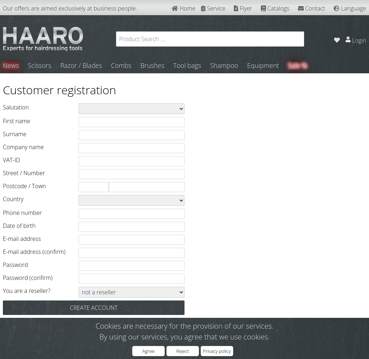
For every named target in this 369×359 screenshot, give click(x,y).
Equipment (263, 65)
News (11, 65)
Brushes (152, 65)
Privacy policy (217, 351)
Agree (148, 351)
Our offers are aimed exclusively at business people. (70, 8)
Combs (121, 65)
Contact (311, 8)
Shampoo (224, 65)
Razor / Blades (81, 65)
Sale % (297, 65)
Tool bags (187, 65)
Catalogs (275, 8)
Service (213, 8)
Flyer (243, 8)
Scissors (39, 65)
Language (350, 8)
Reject (182, 351)
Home (183, 8)
